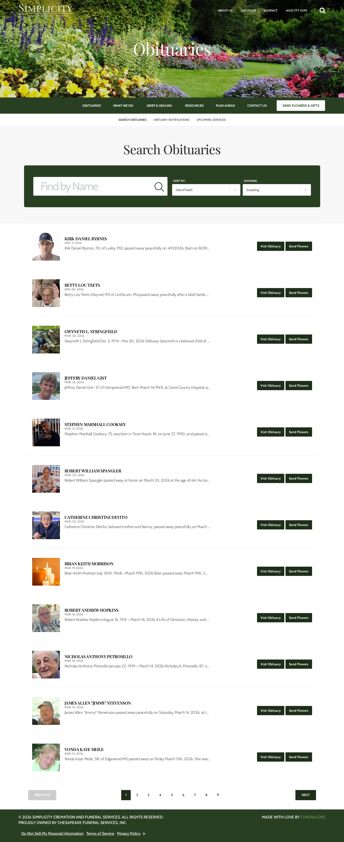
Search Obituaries (132, 120)
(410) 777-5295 (296, 10)
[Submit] (159, 186)
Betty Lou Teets (82, 285)
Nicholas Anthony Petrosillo (98, 656)
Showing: (250, 180)
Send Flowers (300, 245)
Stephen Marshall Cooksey (95, 424)
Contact (271, 10)
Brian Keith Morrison (89, 563)
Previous (42, 795)
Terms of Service (100, 833)
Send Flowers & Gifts (300, 105)
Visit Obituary (272, 245)
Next (306, 795)
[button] (322, 10)
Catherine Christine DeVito (96, 517)
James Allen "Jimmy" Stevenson (98, 703)
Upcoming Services (211, 120)
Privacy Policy (128, 833)
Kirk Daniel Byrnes (86, 238)
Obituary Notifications (171, 120)
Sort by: (179, 180)
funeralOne (313, 817)
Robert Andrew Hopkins (91, 610)
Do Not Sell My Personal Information (52, 833)
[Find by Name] (92, 186)
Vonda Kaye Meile (84, 749)
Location (248, 10)
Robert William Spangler (93, 470)
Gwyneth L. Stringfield (91, 331)
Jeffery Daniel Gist (86, 378)
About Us (225, 10)
